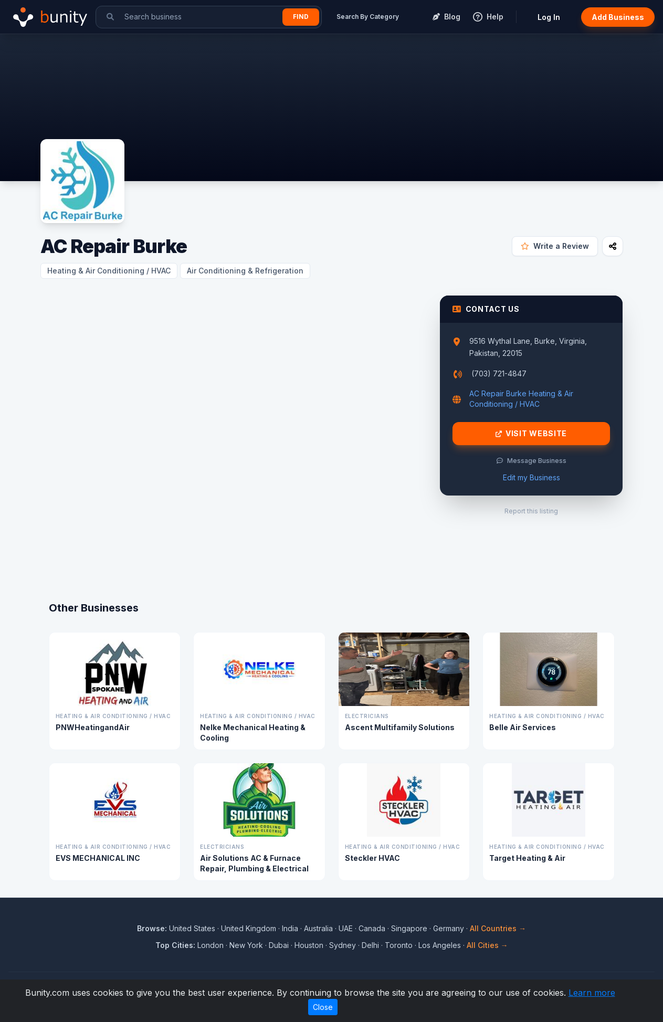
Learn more (592, 992)
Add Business (618, 17)
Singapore (409, 928)
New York (246, 945)
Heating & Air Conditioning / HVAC (109, 270)
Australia (318, 928)
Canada (372, 928)
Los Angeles (439, 945)
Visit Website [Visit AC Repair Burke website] (531, 433)
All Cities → (487, 945)
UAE (346, 928)
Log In (549, 17)
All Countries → (498, 928)
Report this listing (531, 511)
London (210, 945)
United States (192, 928)
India (290, 928)
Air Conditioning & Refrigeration (245, 270)
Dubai (279, 945)
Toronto (399, 945)
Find (301, 16)
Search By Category (367, 16)
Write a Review (555, 245)
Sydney (342, 945)
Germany (448, 928)
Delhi (370, 945)
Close (323, 1007)
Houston (308, 945)
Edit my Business (531, 477)
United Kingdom (248, 928)
